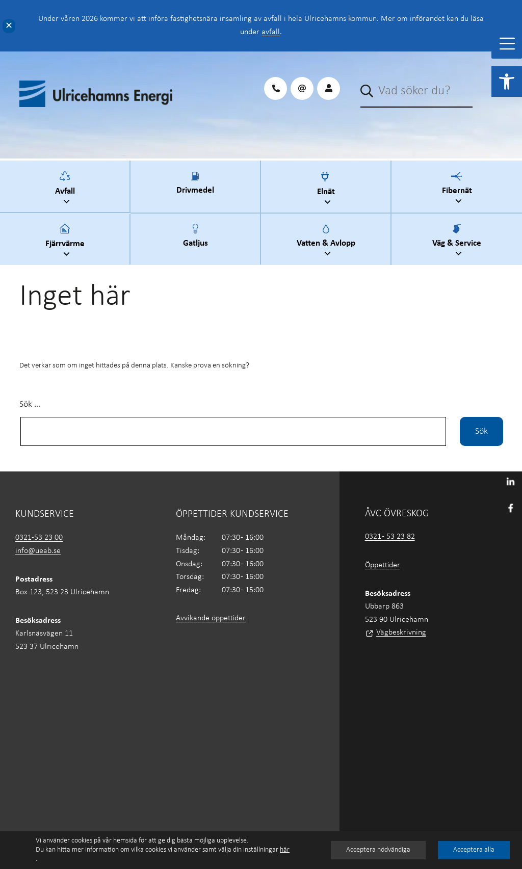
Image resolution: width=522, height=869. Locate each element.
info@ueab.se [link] (38, 551)
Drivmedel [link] (195, 189)
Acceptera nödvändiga (378, 850)
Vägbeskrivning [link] (401, 632)
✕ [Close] (9, 26)
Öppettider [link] (382, 565)
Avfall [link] (66, 189)
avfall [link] (271, 32)
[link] (506, 81)
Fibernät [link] (458, 189)
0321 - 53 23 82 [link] (390, 537)
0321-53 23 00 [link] (39, 538)
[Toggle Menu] (507, 43)
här (285, 850)
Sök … (29, 404)
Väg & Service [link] (458, 242)
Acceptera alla (473, 850)
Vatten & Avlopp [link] (327, 242)
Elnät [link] (327, 190)
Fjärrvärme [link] (66, 242)
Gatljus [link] (195, 241)
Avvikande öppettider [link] (211, 618)
